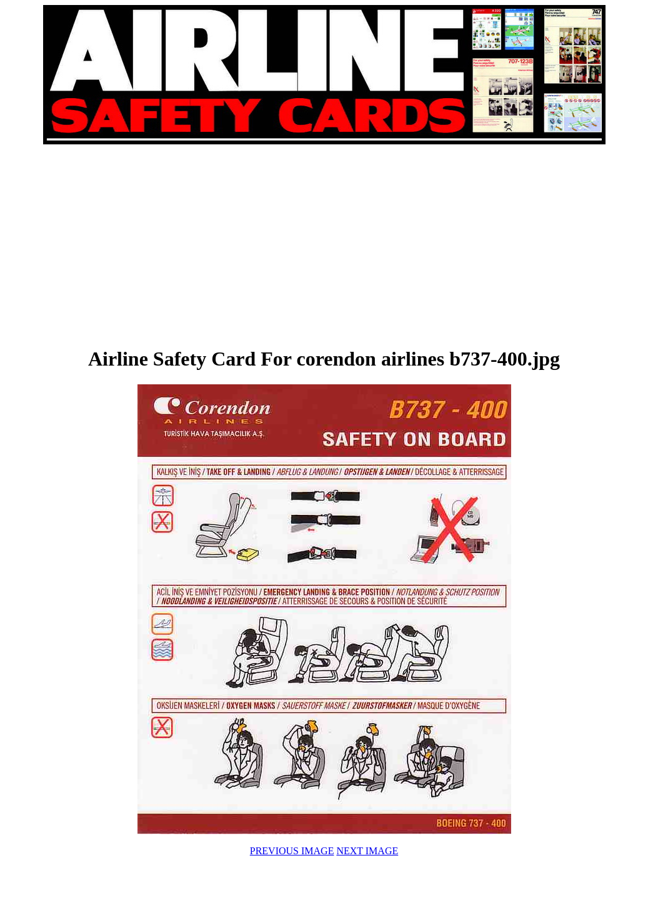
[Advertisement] (184, 244)
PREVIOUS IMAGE (292, 851)
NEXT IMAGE (367, 851)
